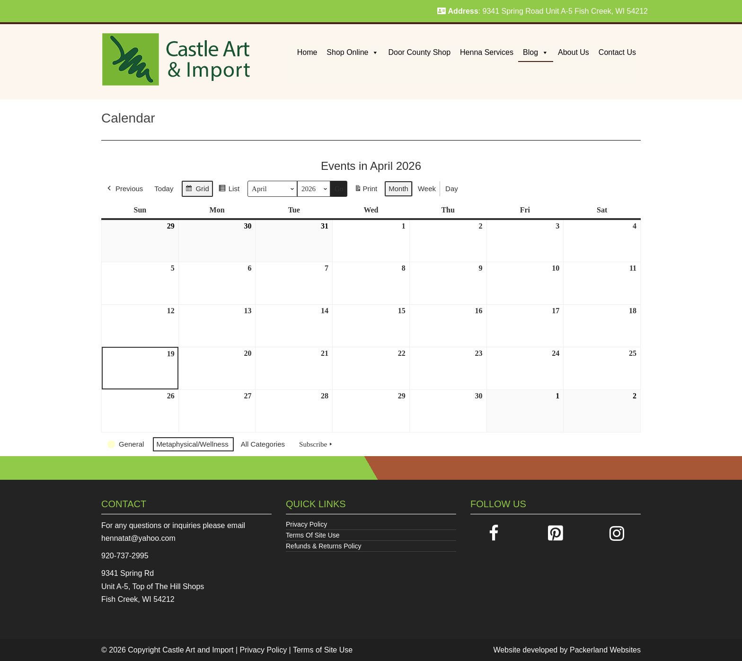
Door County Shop (419, 52)
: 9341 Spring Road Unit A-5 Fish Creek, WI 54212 (542, 11)
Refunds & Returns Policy (324, 546)
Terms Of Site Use (313, 535)
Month (398, 189)
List (228, 190)
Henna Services (486, 52)
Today (163, 189)
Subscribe (316, 444)
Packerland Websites (605, 650)
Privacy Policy (306, 524)
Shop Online (353, 52)
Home (307, 52)
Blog (535, 52)
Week (427, 189)
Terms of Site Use (323, 650)
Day (451, 189)
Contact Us (617, 52)
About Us (573, 52)
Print (365, 190)
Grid (197, 190)
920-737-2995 (125, 556)
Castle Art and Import (197, 650)
